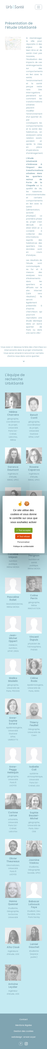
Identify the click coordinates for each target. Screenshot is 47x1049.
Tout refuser (23, 536)
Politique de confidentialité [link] (23, 546)
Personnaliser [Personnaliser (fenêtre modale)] (23, 542)
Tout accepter (23, 530)
